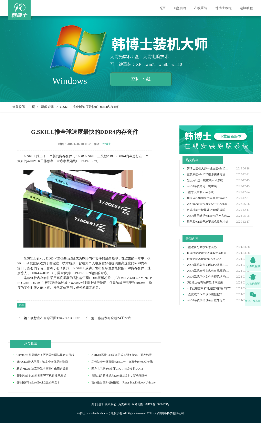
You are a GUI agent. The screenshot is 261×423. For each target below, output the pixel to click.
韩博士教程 (223, 8)
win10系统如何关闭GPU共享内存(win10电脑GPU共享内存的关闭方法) (209, 265)
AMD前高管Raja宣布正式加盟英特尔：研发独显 (121, 354)
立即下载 (141, 79)
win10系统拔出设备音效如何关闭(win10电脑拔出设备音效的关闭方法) (209, 300)
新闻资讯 (47, 107)
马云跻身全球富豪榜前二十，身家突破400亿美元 (122, 361)
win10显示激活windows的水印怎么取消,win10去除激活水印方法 (209, 215)
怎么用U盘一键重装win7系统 (205, 180)
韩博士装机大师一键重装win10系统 (209, 168)
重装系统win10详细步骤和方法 (206, 174)
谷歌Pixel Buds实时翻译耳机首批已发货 (41, 375)
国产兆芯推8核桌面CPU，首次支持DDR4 (117, 368)
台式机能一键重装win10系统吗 (206, 210)
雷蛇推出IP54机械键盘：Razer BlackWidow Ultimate (123, 382)
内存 (21, 305)
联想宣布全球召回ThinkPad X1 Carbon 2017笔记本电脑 (57, 318)
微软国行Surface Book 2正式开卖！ (38, 382)
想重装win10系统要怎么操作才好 (207, 221)
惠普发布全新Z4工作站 (114, 318)
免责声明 (124, 404)
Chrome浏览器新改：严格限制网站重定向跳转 (45, 354)
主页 (32, 107)
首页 (162, 8)
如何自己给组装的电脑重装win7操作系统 (209, 198)
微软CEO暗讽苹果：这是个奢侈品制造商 (42, 361)
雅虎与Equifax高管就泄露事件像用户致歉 (42, 368)
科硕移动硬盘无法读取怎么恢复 (207, 253)
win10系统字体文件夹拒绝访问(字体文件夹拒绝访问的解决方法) (209, 276)
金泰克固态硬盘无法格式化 (204, 259)
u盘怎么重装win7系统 (200, 192)
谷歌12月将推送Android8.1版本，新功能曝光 (119, 375)
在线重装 (200, 8)
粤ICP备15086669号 (157, 404)
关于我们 (97, 404)
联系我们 (110, 404)
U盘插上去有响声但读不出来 (205, 282)
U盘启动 (180, 8)
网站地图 (137, 404)
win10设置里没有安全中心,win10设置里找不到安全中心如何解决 (209, 204)
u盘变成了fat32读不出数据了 (205, 294)
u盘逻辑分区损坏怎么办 (202, 247)
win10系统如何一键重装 (202, 186)
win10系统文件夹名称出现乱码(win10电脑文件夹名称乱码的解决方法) (209, 270)
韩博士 (106, 144)
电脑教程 (246, 8)
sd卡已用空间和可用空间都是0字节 (209, 288)
